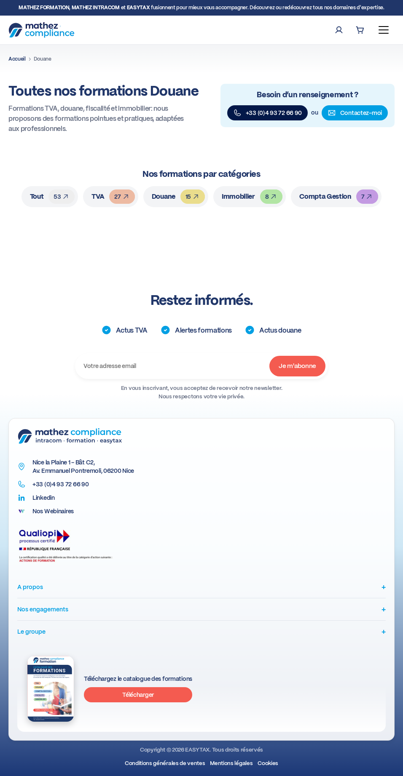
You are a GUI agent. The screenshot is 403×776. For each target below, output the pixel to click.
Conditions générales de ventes (165, 763)
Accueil (17, 59)
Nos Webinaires (53, 511)
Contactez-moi (355, 113)
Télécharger (138, 695)
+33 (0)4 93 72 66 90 (267, 113)
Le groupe (201, 631)
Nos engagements (201, 609)
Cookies (268, 763)
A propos (201, 587)
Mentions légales (231, 763)
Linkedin (43, 497)
